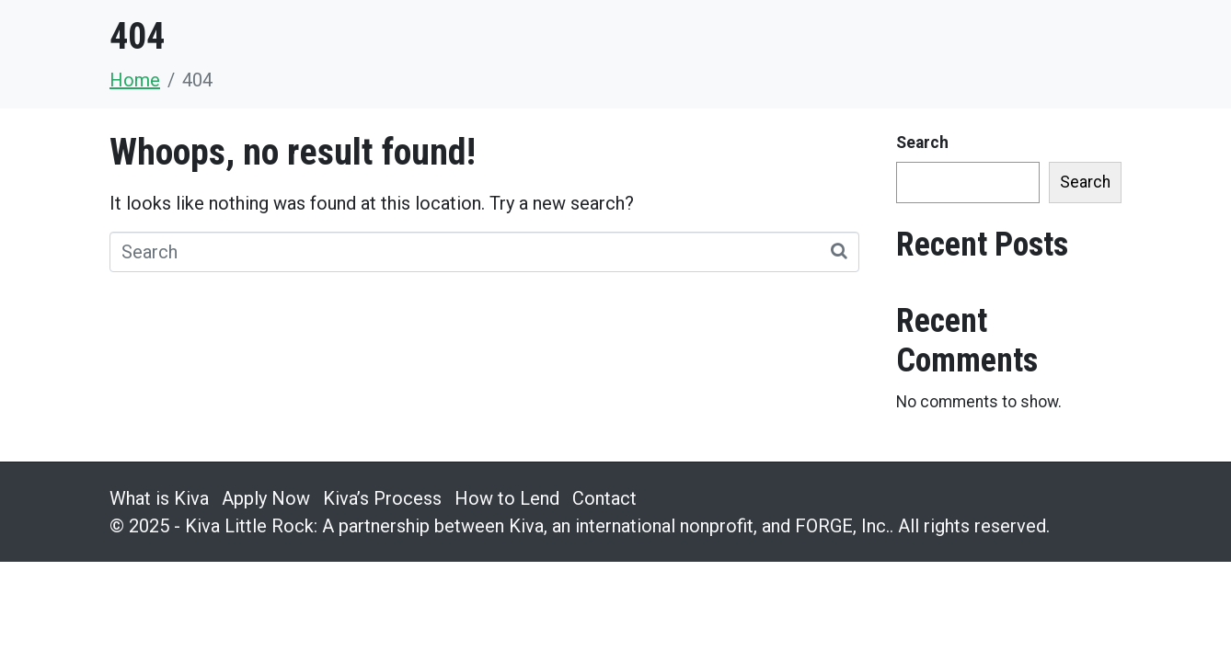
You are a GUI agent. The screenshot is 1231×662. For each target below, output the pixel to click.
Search (922, 142)
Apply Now (266, 498)
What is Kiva (159, 498)
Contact (604, 498)
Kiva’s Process (382, 498)
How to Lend (506, 498)
